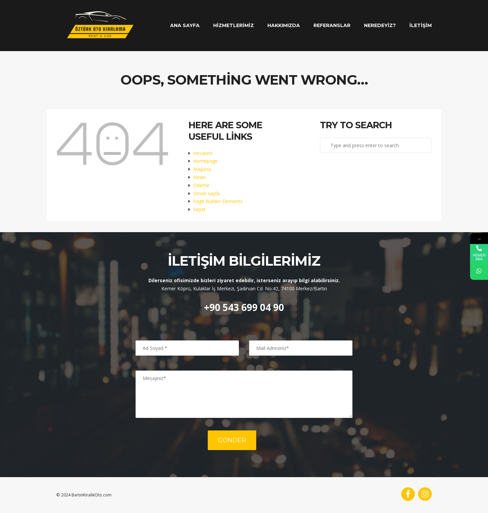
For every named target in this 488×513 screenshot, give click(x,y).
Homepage (205, 161)
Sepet (199, 209)
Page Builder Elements (218, 201)
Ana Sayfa (185, 25)
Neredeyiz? (380, 25)
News (199, 177)
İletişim (420, 25)
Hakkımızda (283, 25)
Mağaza (202, 169)
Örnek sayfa (206, 193)
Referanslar (331, 25)
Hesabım (202, 153)
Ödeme (201, 185)
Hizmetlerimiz (233, 25)
